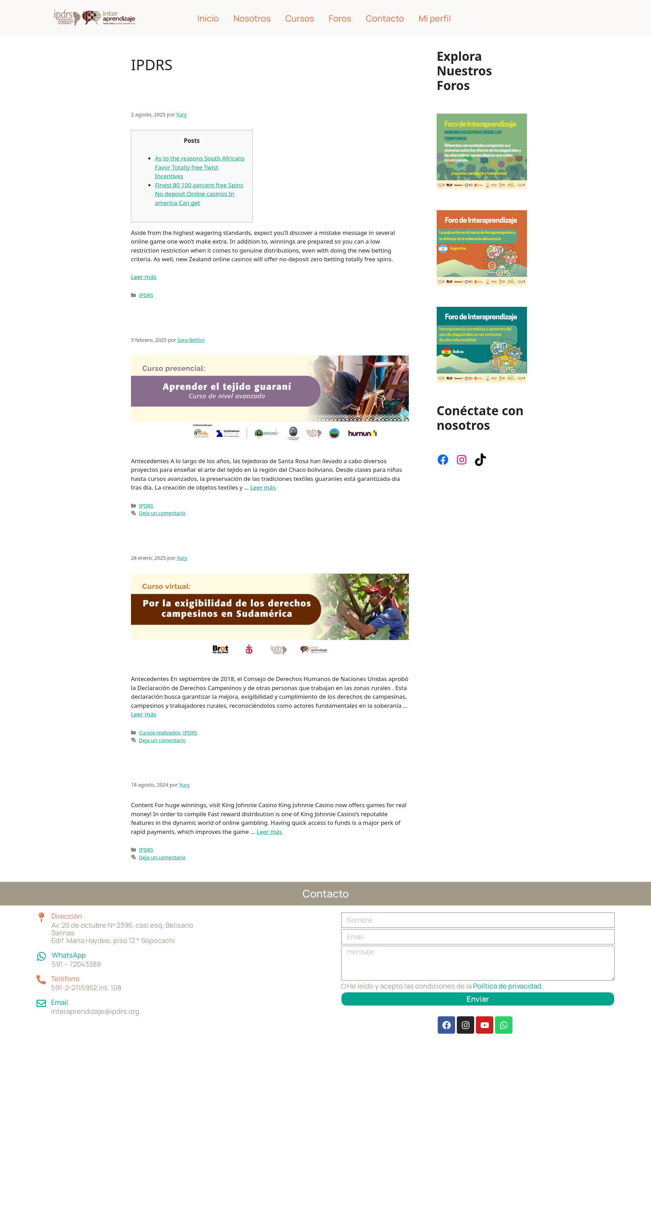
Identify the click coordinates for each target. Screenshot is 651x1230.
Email (58, 994)
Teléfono (64, 971)
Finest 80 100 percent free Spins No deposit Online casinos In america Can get (199, 194)
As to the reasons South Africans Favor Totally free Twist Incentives (200, 167)
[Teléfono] (40, 971)
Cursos (299, 18)
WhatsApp (67, 947)
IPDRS (146, 295)
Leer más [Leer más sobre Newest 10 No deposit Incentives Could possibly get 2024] (143, 277)
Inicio (208, 18)
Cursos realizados (159, 732)
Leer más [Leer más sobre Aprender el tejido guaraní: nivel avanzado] (262, 487)
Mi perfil (435, 18)
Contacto (385, 18)
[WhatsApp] (40, 948)
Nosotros (252, 18)
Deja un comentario (162, 513)
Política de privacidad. (508, 986)
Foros (340, 18)
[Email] (40, 995)
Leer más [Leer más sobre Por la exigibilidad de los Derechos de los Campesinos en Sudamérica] (143, 714)
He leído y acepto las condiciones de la (445, 986)
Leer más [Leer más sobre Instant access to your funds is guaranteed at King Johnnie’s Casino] (269, 832)
